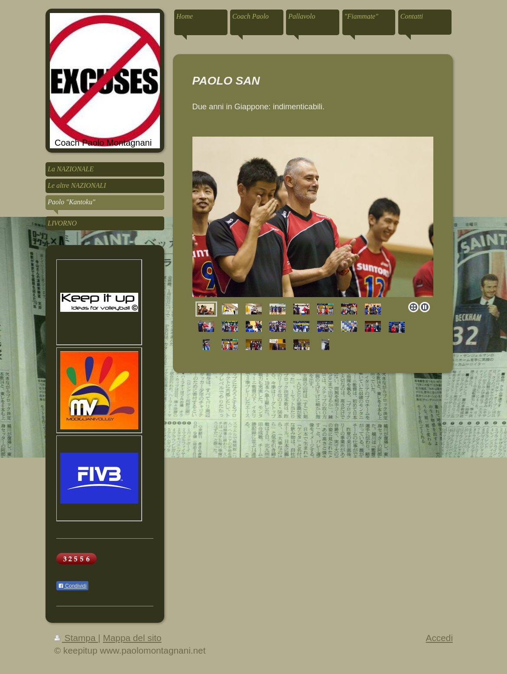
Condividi (72, 586)
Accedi (439, 638)
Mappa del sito (132, 638)
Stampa (76, 638)
